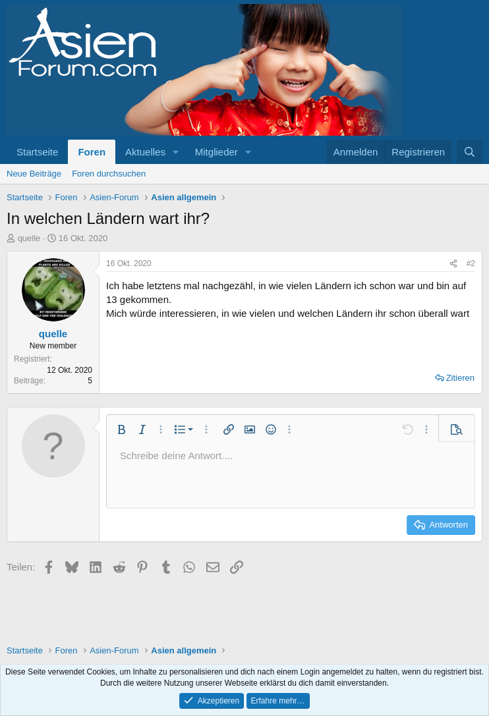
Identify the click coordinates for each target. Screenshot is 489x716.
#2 (471, 263)
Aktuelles (145, 151)
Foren (91, 151)
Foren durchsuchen (109, 174)
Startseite (37, 151)
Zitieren (460, 378)
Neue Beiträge (34, 174)
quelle (29, 238)
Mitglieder (216, 151)
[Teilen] (453, 263)
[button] (176, 152)
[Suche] (469, 152)
